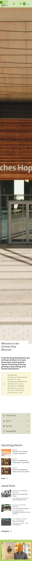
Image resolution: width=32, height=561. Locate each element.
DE (20, 4)
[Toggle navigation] (14, 3)
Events (3, 478)
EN (24, 4)
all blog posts (5, 531)
